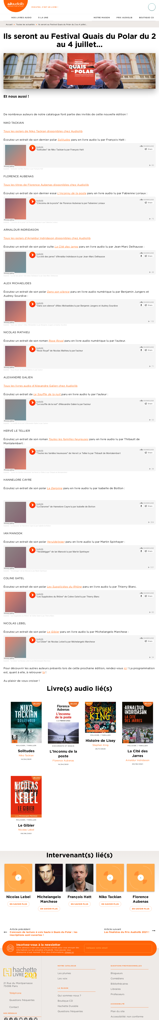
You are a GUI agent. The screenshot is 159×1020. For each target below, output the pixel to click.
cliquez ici (69, 952)
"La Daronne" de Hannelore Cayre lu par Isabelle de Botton (30, 526)
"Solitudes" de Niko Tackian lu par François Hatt (26, 169)
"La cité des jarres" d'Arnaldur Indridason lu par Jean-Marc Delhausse (34, 276)
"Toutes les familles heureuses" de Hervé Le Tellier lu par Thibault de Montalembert (38, 472)
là (43, 672)
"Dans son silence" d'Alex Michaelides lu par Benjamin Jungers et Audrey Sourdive (38, 325)
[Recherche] (152, 7)
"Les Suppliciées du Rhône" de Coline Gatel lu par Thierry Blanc (32, 616)
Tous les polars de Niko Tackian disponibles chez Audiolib (43, 131)
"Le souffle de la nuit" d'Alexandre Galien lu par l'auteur (29, 423)
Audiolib (6, 169)
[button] (18, 885)
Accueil (9, 24)
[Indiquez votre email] (114, 948)
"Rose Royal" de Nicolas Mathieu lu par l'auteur (26, 370)
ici (125, 668)
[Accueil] (15, 7)
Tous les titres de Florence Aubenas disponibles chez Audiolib (46, 184)
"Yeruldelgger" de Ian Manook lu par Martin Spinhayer (28, 571)
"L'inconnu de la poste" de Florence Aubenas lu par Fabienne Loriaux (34, 222)
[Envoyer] (148, 948)
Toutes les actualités (25, 24)
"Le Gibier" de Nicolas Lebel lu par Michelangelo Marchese (30, 661)
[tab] (6, 17)
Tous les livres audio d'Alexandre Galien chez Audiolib (40, 385)
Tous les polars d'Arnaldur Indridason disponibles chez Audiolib (47, 238)
